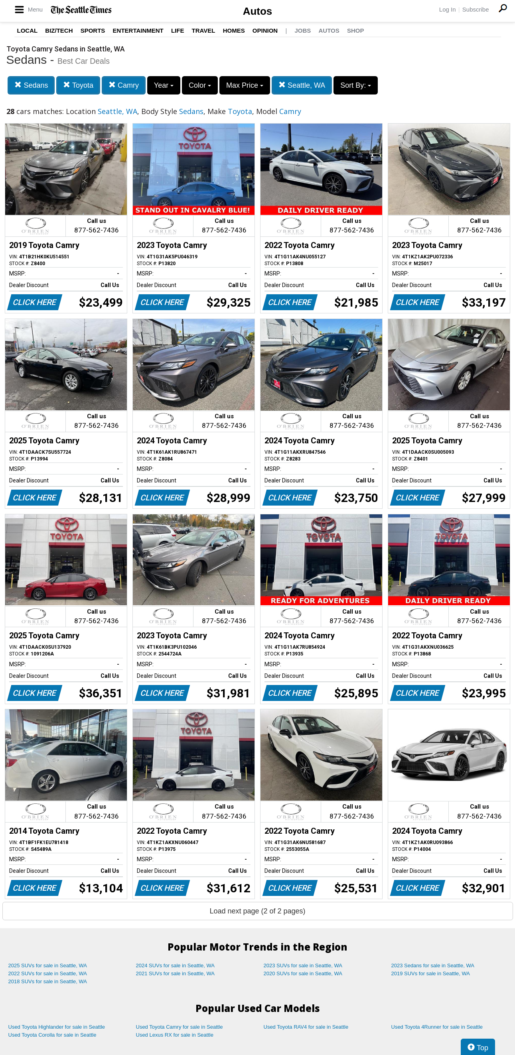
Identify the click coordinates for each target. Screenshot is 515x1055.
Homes (234, 30)
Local (27, 30)
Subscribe (475, 9)
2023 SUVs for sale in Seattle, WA (303, 965)
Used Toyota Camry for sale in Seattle (179, 1027)
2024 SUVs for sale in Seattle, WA (175, 965)
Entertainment (138, 30)
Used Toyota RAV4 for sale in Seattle (306, 1027)
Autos (257, 11)
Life (177, 30)
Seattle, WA (301, 85)
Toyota (78, 85)
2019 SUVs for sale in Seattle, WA (430, 973)
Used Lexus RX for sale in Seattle (174, 1035)
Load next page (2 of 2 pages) (257, 911)
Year (164, 85)
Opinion (265, 30)
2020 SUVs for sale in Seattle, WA (303, 973)
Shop (355, 30)
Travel (203, 30)
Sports (93, 30)
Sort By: (355, 85)
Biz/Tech (59, 30)
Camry (124, 85)
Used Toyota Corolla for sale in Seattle (52, 1035)
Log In (447, 9)
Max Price (244, 85)
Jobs (302, 30)
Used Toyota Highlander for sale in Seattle (56, 1027)
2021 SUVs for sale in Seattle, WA (175, 973)
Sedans (31, 85)
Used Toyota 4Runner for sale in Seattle (437, 1027)
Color (200, 85)
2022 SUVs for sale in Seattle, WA (47, 973)
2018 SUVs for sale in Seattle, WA (47, 981)
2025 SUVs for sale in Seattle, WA (47, 965)
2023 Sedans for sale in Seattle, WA (432, 965)
